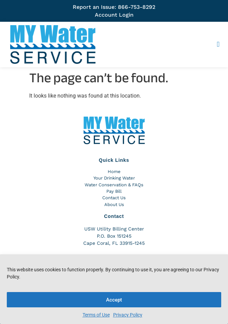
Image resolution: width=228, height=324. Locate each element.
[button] (218, 44)
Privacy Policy (127, 315)
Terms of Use (96, 315)
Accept (114, 300)
